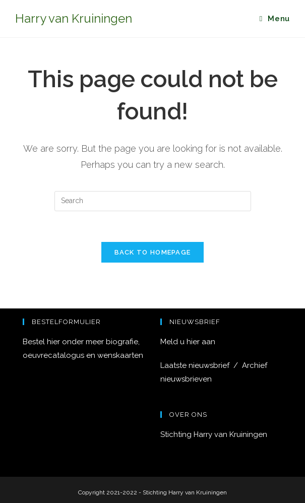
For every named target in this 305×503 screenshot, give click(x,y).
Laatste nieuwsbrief (196, 365)
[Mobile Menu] (275, 18)
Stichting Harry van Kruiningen (213, 434)
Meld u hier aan (187, 341)
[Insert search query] (152, 201)
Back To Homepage (152, 252)
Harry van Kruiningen (73, 18)
